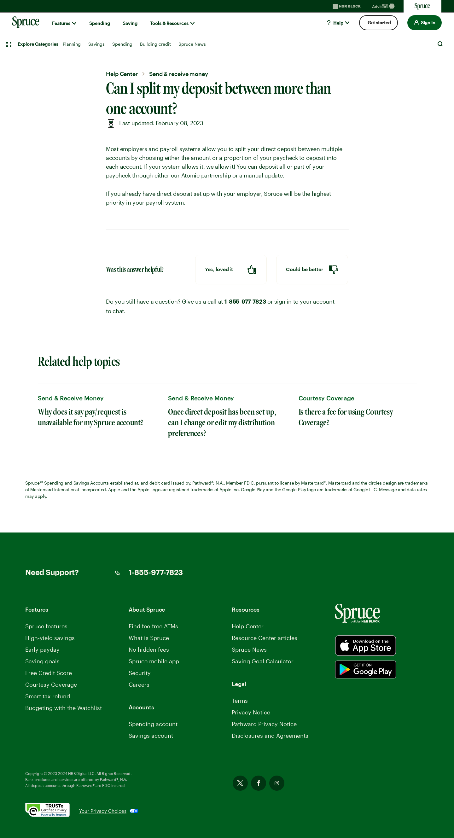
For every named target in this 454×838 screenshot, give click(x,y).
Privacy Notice (251, 712)
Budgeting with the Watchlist (63, 707)
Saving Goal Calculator (263, 661)
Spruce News (192, 44)
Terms (240, 700)
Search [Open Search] (440, 43)
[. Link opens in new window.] (52, 811)
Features (61, 23)
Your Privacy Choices (102, 811)
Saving (130, 23)
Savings (96, 44)
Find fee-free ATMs (153, 626)
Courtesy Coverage (51, 684)
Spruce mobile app (154, 661)
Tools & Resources (169, 23)
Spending (99, 23)
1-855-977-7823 (245, 302)
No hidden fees (149, 649)
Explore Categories (38, 44)
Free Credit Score (48, 672)
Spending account (153, 723)
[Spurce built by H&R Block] (365, 645)
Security (140, 672)
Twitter (240, 783)
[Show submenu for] (74, 23)
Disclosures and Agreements (270, 735)
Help (334, 23)
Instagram (276, 783)
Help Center (248, 626)
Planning (72, 44)
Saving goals (42, 661)
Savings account (151, 735)
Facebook (258, 783)
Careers (139, 684)
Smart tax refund (47, 696)
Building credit (155, 44)
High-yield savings (50, 637)
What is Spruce (149, 637)
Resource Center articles (264, 637)
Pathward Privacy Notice (264, 723)
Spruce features (46, 626)
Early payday (42, 649)
